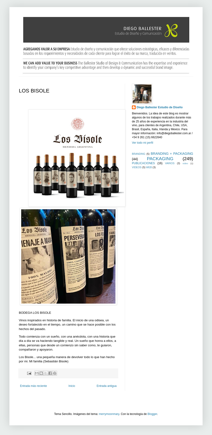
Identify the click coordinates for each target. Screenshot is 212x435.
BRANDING (138, 153)
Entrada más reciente (33, 386)
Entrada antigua (107, 386)
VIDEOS (137, 167)
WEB (149, 167)
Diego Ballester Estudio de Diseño (160, 107)
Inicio (72, 386)
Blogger (152, 414)
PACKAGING (160, 158)
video (185, 163)
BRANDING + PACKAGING (172, 153)
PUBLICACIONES (143, 163)
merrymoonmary (109, 414)
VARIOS (170, 163)
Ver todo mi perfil (142, 142)
